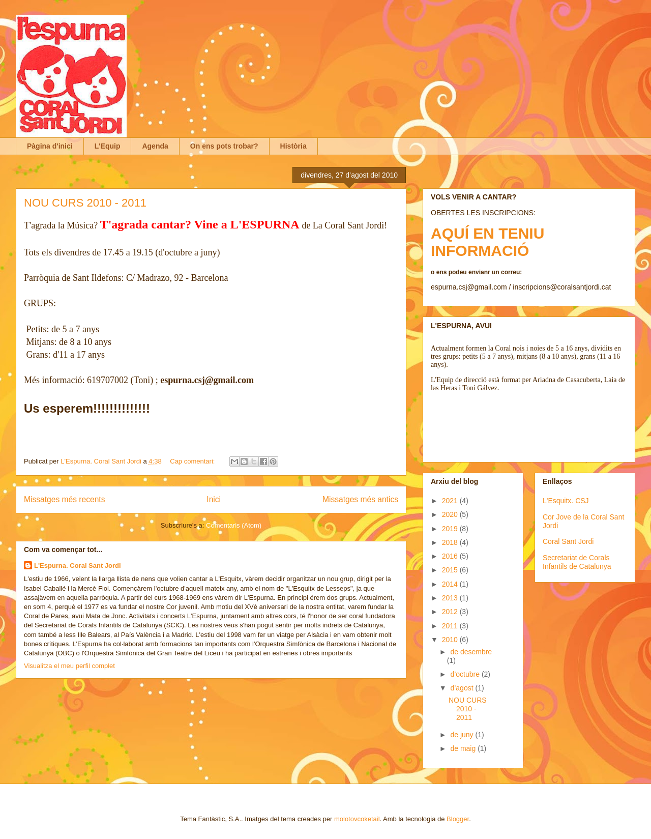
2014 (451, 584)
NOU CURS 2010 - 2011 (85, 202)
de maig (464, 748)
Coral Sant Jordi (568, 541)
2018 (451, 542)
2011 (451, 626)
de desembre (471, 652)
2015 (451, 570)
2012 (451, 611)
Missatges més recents (64, 499)
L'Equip (108, 146)
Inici (213, 499)
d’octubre (465, 674)
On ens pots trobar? (224, 146)
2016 (451, 556)
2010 (451, 639)
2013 (451, 598)
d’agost (462, 688)
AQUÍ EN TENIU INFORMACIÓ (487, 242)
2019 (451, 529)
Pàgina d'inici (50, 146)
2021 (451, 501)
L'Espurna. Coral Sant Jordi (77, 565)
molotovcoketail (357, 819)
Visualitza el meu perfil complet (69, 666)
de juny (462, 735)
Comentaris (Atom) (233, 525)
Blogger (458, 819)
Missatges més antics (360, 499)
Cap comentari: (193, 461)
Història (293, 146)
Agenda (155, 146)
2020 (451, 514)
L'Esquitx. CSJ (566, 501)
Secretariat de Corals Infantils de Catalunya (577, 562)
